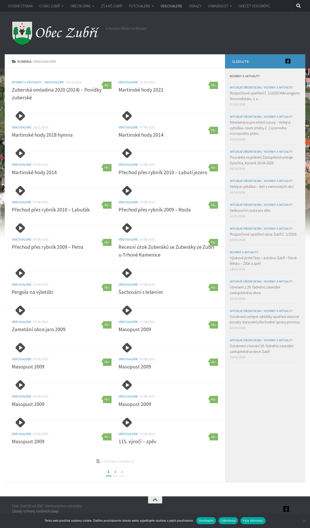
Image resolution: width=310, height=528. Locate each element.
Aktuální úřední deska (246, 87)
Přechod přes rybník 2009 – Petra (47, 247)
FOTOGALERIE (139, 6)
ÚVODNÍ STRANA (20, 6)
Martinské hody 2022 (141, 89)
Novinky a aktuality (27, 82)
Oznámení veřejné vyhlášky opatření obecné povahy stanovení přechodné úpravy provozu (265, 319)
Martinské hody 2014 (141, 134)
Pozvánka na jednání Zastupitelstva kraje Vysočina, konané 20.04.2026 (261, 160)
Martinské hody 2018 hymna (42, 134)
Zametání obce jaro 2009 (38, 329)
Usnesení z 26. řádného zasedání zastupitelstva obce (255, 289)
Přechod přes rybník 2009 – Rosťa (155, 209)
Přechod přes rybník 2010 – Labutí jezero (163, 172)
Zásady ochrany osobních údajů (35, 511)
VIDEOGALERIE (171, 6)
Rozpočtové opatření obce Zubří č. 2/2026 (263, 234)
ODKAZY (195, 6)
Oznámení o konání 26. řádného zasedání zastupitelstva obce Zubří (261, 348)
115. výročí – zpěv (137, 441)
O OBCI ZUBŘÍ (49, 6)
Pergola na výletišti (32, 292)
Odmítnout (228, 520)
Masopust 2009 (135, 329)
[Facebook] (288, 61)
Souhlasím (206, 520)
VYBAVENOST (218, 6)
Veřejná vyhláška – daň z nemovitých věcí (261, 186)
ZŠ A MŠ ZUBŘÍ (111, 6)
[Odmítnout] (304, 520)
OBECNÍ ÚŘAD (80, 6)
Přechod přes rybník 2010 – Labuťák (51, 209)
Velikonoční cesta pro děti (250, 210)
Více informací (253, 520)
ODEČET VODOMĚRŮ (254, 6)
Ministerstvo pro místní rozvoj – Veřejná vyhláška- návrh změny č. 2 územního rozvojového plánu (260, 128)
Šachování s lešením (141, 292)
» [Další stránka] (122, 471)
